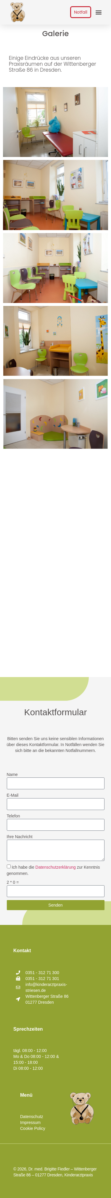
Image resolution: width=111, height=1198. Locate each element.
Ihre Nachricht (20, 836)
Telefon (13, 816)
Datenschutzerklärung (56, 867)
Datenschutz (31, 1116)
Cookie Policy (32, 1128)
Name (12, 774)
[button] (98, 12)
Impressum (30, 1122)
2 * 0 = (13, 882)
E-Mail (13, 795)
